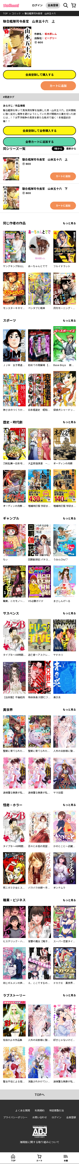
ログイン (37, 5)
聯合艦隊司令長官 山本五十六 (40, 13)
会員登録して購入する (39, 74)
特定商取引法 (56, 1110)
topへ (40, 1095)
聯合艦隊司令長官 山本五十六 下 (44, 188)
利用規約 (39, 1110)
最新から (71, 148)
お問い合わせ (39, 1117)
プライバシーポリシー (15, 1117)
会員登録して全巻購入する (40, 130)
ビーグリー (51, 38)
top (5, 13)
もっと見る (69, 223)
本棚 (66, 1160)
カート (39, 1160)
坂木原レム (51, 33)
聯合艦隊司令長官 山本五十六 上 (44, 159)
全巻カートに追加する (39, 141)
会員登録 (53, 5)
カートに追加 (58, 85)
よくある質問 (22, 1110)
